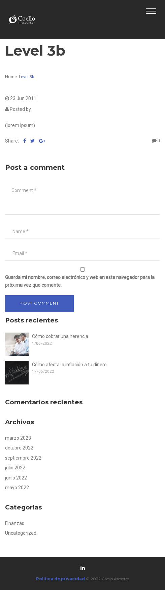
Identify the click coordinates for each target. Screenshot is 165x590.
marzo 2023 (18, 438)
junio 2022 (16, 477)
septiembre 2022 (23, 458)
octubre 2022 (19, 448)
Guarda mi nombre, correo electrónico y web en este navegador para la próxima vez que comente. (80, 281)
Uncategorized (20, 533)
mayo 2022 (17, 487)
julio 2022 (15, 467)
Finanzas (14, 523)
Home (11, 76)
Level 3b (26, 76)
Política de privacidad (61, 579)
